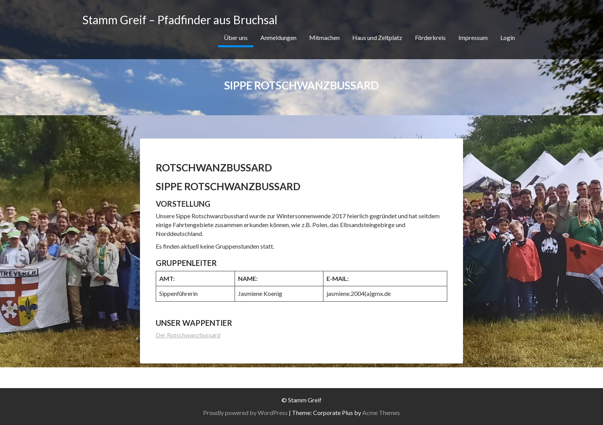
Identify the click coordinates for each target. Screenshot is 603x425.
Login (507, 37)
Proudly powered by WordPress (245, 412)
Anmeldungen (278, 37)
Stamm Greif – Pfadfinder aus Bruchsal (179, 20)
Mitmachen (324, 37)
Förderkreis (430, 37)
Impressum (473, 37)
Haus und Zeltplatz (377, 37)
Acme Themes (381, 412)
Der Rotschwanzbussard (188, 335)
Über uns (236, 37)
